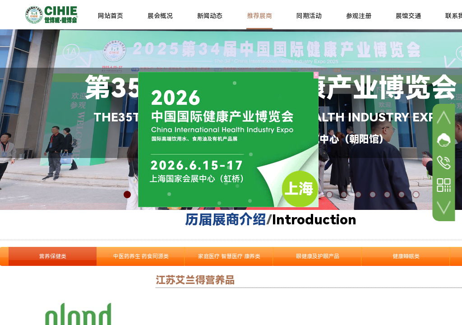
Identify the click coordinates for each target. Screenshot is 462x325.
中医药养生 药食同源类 (141, 256)
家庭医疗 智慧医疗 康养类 (229, 256)
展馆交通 (408, 15)
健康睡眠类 (406, 256)
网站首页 (110, 15)
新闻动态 (209, 15)
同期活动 (309, 15)
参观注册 (358, 15)
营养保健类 (52, 256)
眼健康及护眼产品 (317, 256)
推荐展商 (259, 15)
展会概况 (160, 15)
